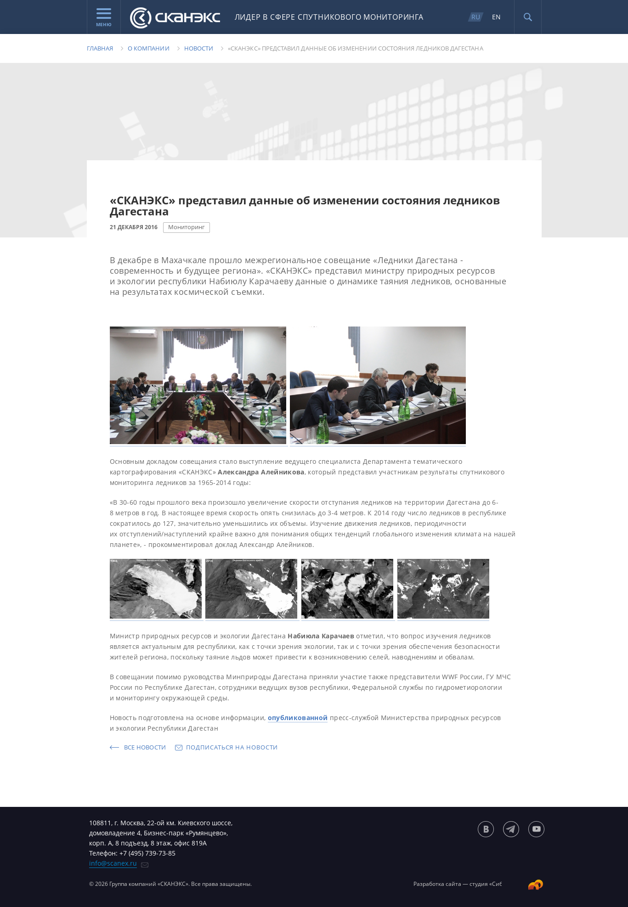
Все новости (145, 747)
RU (475, 16)
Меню (104, 18)
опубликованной (298, 717)
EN (496, 16)
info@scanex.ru (113, 863)
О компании (149, 48)
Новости (198, 48)
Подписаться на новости (232, 747)
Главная (100, 48)
